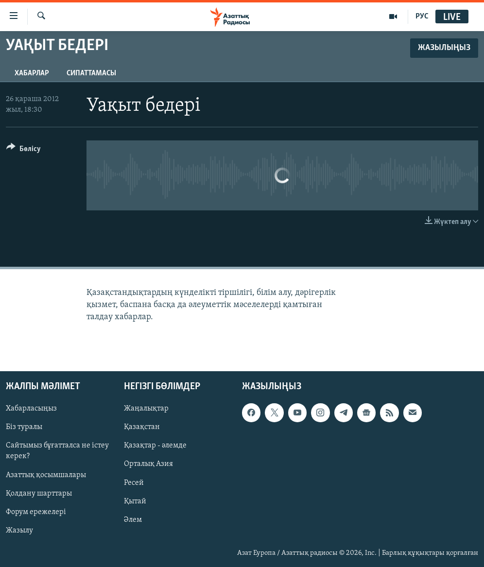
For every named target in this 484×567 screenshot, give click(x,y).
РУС (422, 16)
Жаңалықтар (146, 408)
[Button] (23, 150)
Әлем (133, 519)
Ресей (134, 482)
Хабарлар (32, 73)
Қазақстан (142, 427)
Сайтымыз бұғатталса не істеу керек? (57, 451)
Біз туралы (24, 427)
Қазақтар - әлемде (155, 445)
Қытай (135, 501)
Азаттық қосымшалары (46, 475)
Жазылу (19, 530)
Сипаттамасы (91, 73)
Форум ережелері (36, 511)
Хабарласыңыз (31, 408)
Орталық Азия (148, 464)
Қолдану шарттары (39, 493)
